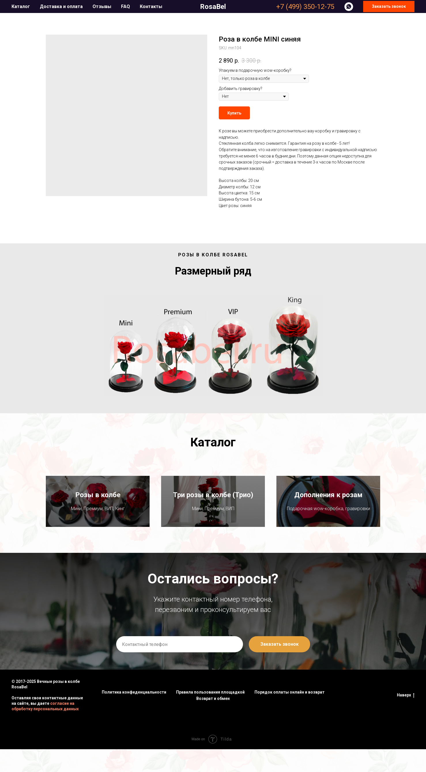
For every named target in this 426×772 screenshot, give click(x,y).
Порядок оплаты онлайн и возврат (290, 715)
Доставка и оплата (61, 6)
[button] (388, 6)
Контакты (151, 6)
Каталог (21, 6)
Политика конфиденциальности (134, 715)
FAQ (125, 6)
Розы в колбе (97, 506)
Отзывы (102, 6)
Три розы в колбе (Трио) (213, 506)
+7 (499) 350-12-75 (305, 7)
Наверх (405, 718)
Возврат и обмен (213, 721)
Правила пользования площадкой (210, 715)
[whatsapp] (348, 6)
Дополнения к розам (328, 503)
